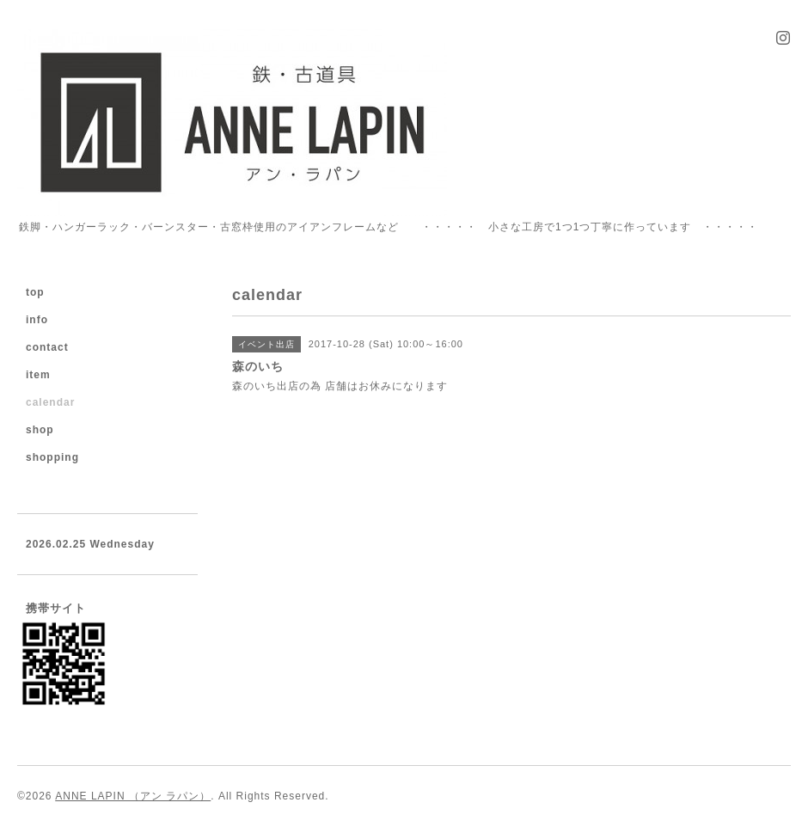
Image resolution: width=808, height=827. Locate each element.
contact (47, 347)
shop (40, 430)
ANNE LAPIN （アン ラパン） (133, 796)
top (35, 292)
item (38, 375)
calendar (50, 402)
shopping (52, 457)
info (37, 320)
